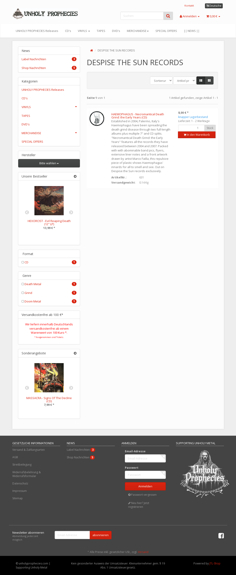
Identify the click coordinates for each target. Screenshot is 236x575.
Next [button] (71, 212)
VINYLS (84, 31)
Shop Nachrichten (49, 68)
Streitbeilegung (21, 464)
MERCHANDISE (138, 31)
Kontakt (189, 5)
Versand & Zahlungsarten (28, 450)
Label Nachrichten (49, 59)
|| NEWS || (192, 31)
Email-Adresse (135, 451)
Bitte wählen (49, 163)
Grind (49, 293)
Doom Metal (49, 301)
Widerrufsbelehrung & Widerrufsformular (26, 474)
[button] (200, 80)
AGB (15, 457)
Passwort (131, 468)
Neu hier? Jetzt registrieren (138, 505)
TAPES (101, 31)
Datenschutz (20, 483)
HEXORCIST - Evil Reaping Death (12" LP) (49, 222)
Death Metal (49, 284)
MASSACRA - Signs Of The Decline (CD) (49, 399)
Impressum (19, 491)
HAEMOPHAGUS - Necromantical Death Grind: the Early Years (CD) (137, 115)
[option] (49, 211)
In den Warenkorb (197, 135)
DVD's (116, 31)
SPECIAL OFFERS (166, 31)
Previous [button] (27, 212)
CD (49, 262)
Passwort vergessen (142, 495)
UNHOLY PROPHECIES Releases (37, 31)
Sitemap (17, 498)
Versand (143, 552)
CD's (68, 31)
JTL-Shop (214, 563)
